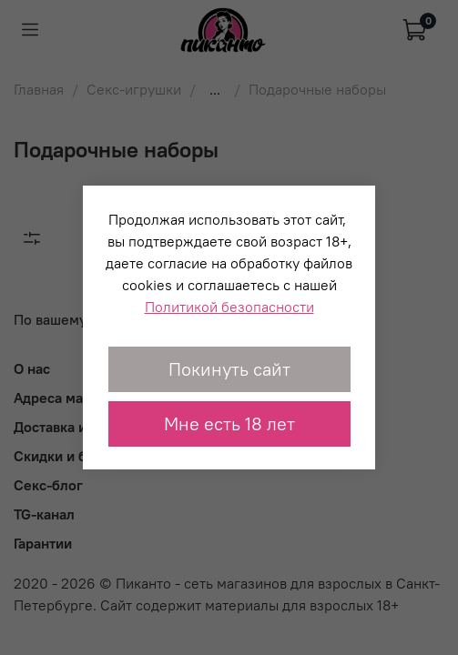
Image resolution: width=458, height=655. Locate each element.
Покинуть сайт (229, 369)
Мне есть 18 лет (229, 423)
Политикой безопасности (229, 306)
